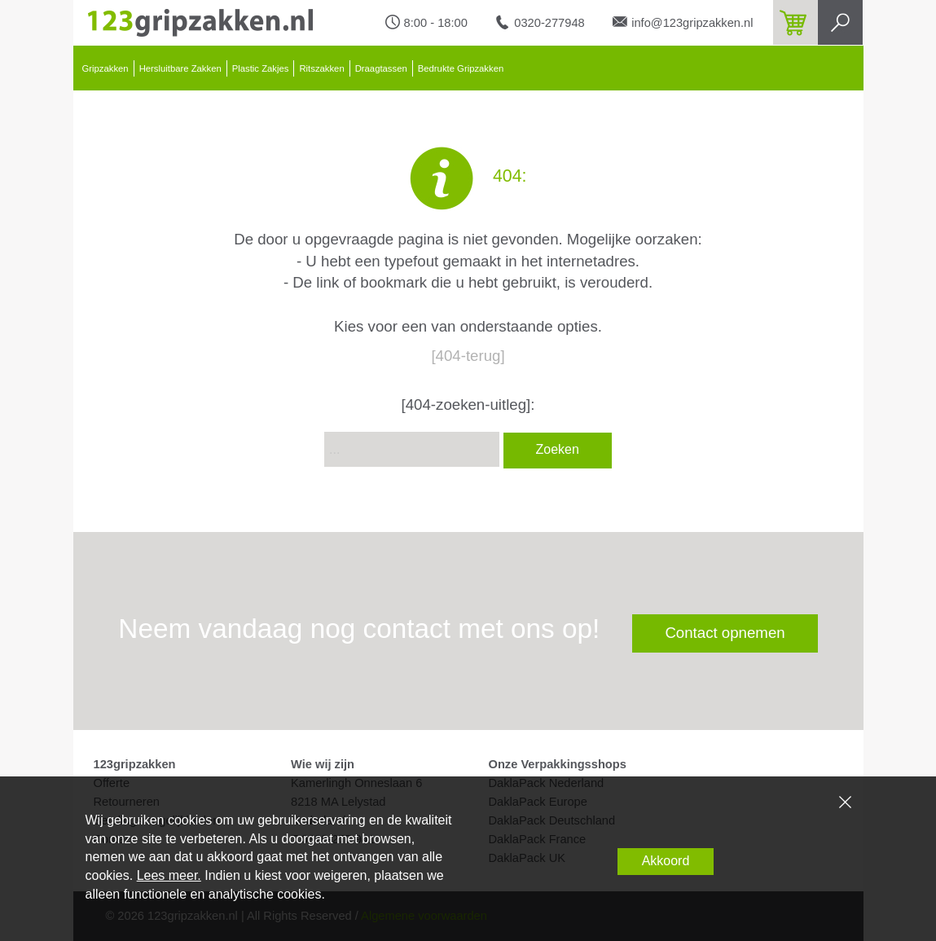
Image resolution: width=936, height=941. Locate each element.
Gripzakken (105, 68)
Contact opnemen (724, 632)
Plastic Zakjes (260, 68)
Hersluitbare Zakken (180, 68)
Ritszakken (321, 68)
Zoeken (557, 449)
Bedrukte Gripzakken (461, 68)
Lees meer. (169, 875)
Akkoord (666, 861)
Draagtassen (381, 68)
